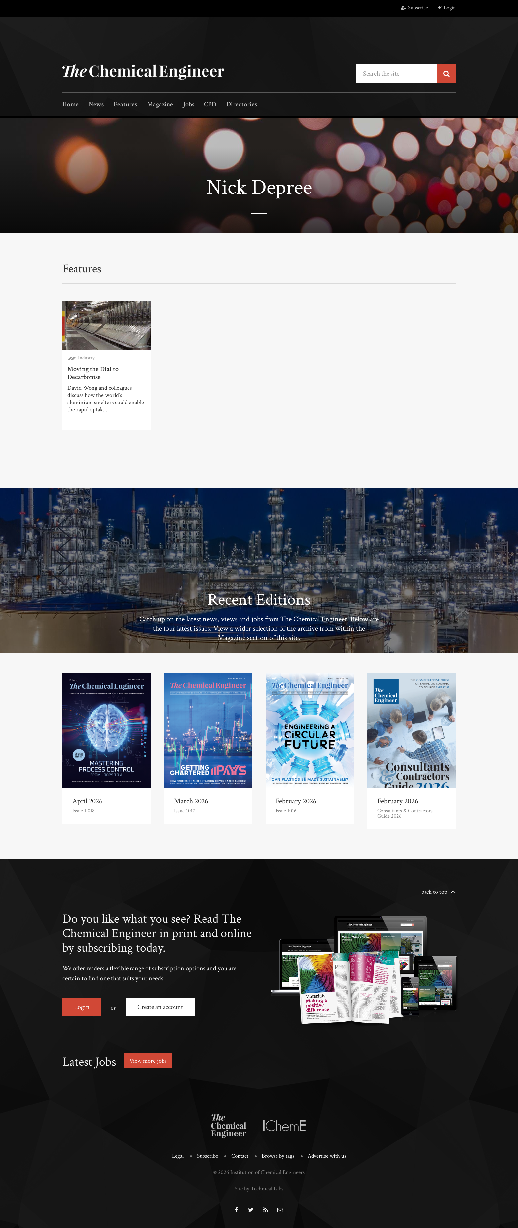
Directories (241, 105)
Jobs (188, 105)
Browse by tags (278, 1156)
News (96, 105)
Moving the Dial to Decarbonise (93, 373)
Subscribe (414, 7)
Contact (239, 1156)
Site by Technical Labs (259, 1188)
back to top (434, 891)
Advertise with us (327, 1156)
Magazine (160, 105)
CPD (210, 105)
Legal (178, 1156)
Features (125, 105)
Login (447, 7)
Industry (86, 357)
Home (70, 105)
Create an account (160, 1007)
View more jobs (148, 1061)
